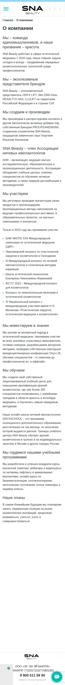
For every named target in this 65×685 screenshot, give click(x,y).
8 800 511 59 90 (32, 675)
